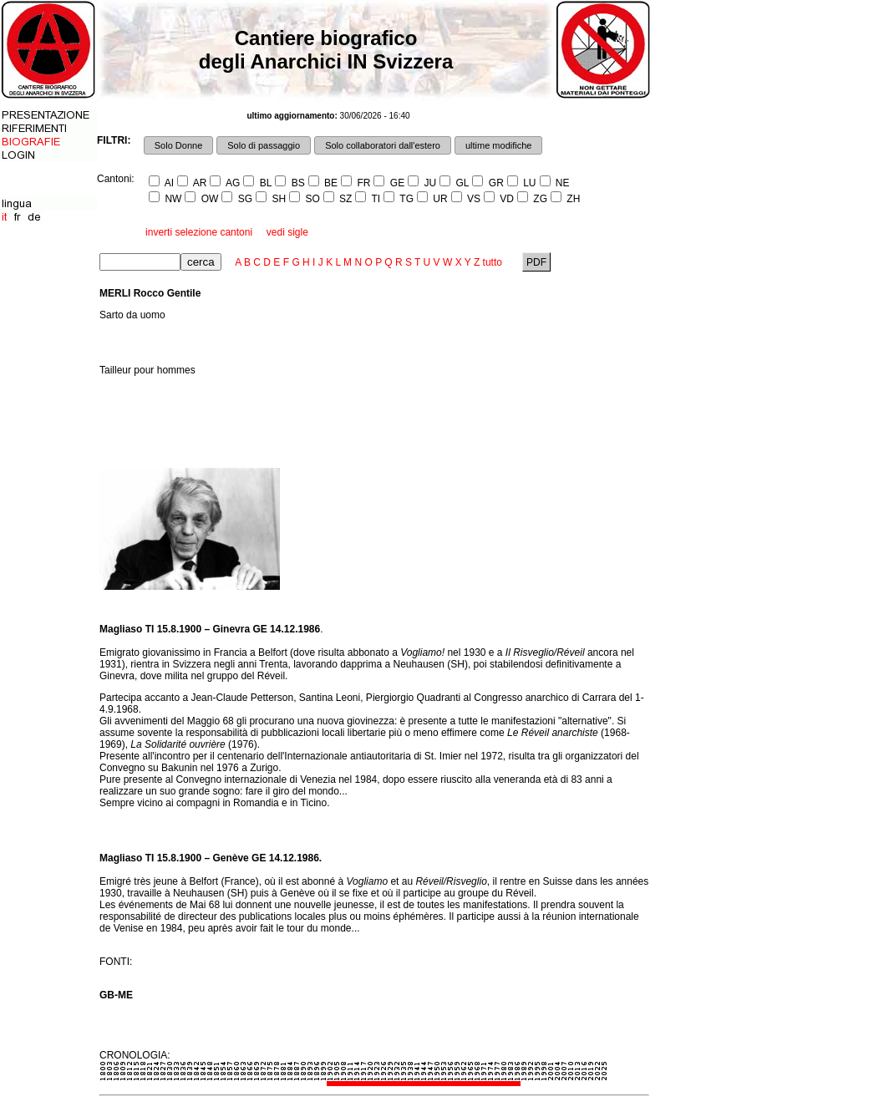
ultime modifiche (498, 145)
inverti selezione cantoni (198, 232)
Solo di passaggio (263, 145)
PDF (537, 262)
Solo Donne (179, 145)
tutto (492, 262)
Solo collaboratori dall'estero (382, 145)
